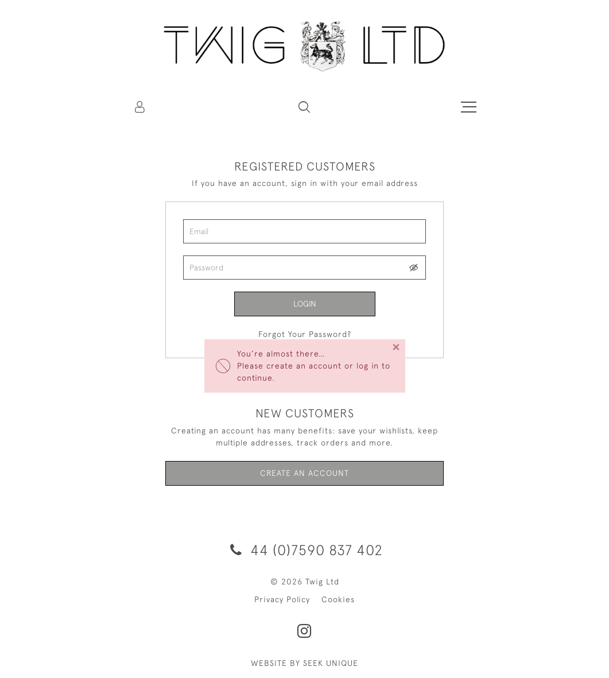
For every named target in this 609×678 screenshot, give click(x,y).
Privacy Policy (282, 599)
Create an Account (304, 473)
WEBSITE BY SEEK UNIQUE (304, 663)
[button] (304, 106)
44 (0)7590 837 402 (304, 549)
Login (304, 303)
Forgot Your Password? (304, 334)
